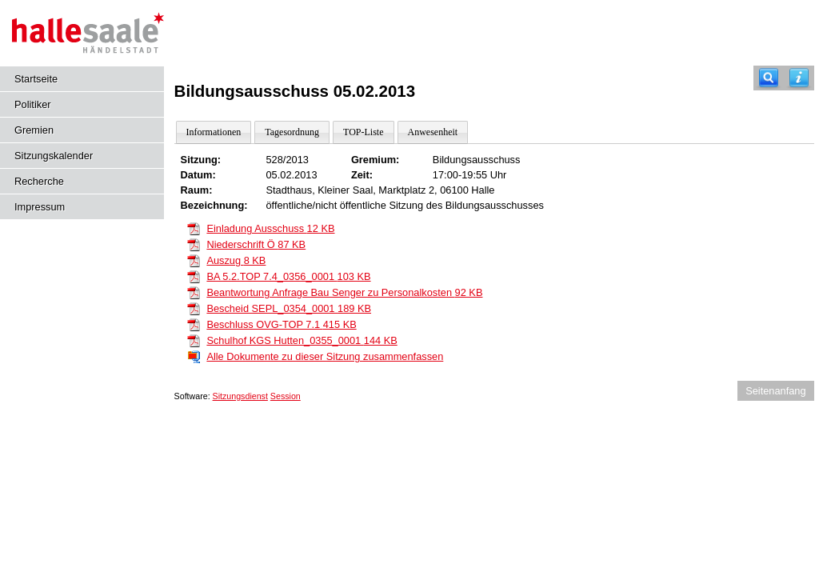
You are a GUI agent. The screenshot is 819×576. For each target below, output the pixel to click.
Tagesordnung (292, 132)
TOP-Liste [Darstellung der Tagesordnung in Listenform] (363, 132)
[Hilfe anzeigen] (799, 78)
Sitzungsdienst (240, 396)
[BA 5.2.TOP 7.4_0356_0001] (193, 276)
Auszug (236, 260)
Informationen (214, 132)
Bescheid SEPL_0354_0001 (288, 308)
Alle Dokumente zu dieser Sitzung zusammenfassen (324, 356)
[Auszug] (193, 260)
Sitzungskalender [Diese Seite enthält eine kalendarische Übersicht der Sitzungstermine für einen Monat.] (53, 156)
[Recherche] (768, 78)
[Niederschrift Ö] (193, 244)
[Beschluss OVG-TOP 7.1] (193, 324)
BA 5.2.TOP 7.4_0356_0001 (288, 276)
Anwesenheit (433, 132)
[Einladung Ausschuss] (193, 228)
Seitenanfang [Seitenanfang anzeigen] (775, 391)
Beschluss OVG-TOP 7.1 (281, 324)
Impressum (39, 207)
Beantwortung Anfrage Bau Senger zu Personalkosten (344, 292)
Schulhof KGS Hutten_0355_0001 (301, 340)
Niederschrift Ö (256, 244)
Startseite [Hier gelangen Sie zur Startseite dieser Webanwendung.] (36, 79)
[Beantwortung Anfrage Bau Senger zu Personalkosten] (193, 292)
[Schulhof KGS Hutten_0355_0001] (193, 340)
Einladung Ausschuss (270, 228)
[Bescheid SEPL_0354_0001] (193, 308)
